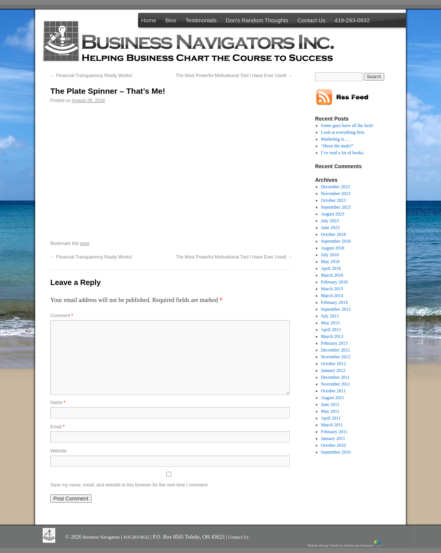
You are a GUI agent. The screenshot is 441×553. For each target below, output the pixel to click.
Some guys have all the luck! (347, 125)
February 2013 (334, 343)
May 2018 (330, 261)
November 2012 (336, 356)
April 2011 (331, 418)
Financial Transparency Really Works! (91, 75)
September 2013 (336, 309)
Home (148, 20)
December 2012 (335, 350)
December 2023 (335, 186)
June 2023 (330, 227)
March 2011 (332, 425)
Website (58, 451)
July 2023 (330, 220)
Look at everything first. (343, 132)
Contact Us (311, 20)
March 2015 (332, 288)
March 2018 (332, 275)
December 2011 (335, 377)
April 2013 (331, 329)
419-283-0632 (352, 20)
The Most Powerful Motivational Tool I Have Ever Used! (233, 75)
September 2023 (336, 207)
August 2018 (333, 248)
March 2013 (332, 336)
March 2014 (332, 295)
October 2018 (333, 234)
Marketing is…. (335, 139)
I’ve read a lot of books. (343, 152)
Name (57, 402)
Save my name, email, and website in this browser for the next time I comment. (129, 485)
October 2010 (333, 445)
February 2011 (334, 431)
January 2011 (333, 438)
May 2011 (330, 411)
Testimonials (201, 20)
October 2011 (333, 390)
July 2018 (330, 254)
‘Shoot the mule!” (337, 146)
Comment (61, 315)
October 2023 (333, 200)
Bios (170, 20)
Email (57, 426)
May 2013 (330, 322)
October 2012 (333, 363)
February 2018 (334, 282)
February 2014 (334, 302)
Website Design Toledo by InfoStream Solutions (345, 543)
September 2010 (336, 452)
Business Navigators (102, 537)
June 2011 (330, 404)
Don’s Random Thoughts (257, 20)
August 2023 (333, 214)
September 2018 (336, 241)
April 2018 (331, 268)
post (84, 243)
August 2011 (332, 397)
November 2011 (335, 384)
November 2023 (336, 193)
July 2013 (330, 316)
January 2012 (333, 370)
